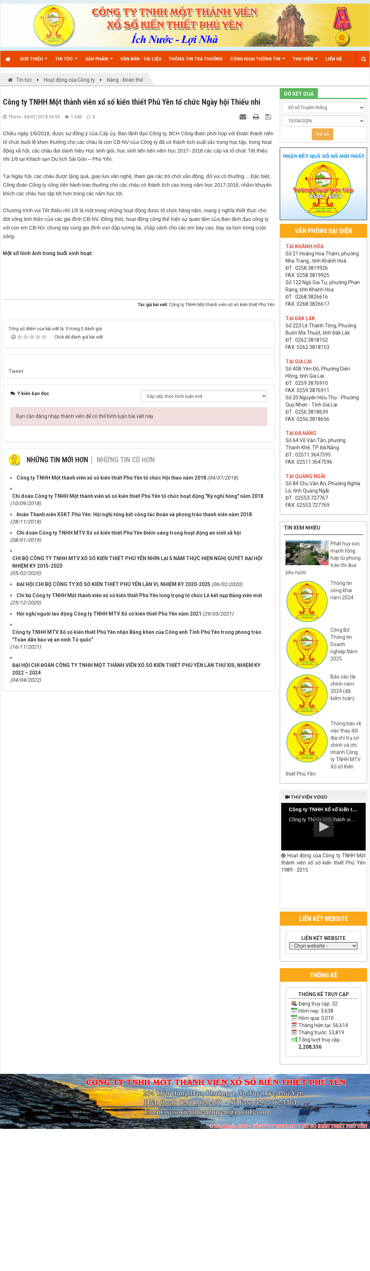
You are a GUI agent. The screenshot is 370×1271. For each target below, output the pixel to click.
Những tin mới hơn (57, 977)
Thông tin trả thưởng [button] (196, 59)
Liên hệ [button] (333, 59)
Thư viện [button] (305, 61)
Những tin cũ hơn (126, 977)
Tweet (16, 889)
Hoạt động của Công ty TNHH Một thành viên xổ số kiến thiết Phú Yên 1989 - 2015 (323, 863)
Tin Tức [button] (66, 61)
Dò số (322, 134)
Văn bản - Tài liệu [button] (140, 59)
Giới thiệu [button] (33, 61)
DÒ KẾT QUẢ (299, 94)
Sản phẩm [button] (99, 61)
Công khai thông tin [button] (257, 61)
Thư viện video (306, 797)
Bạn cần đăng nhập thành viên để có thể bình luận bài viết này (85, 934)
